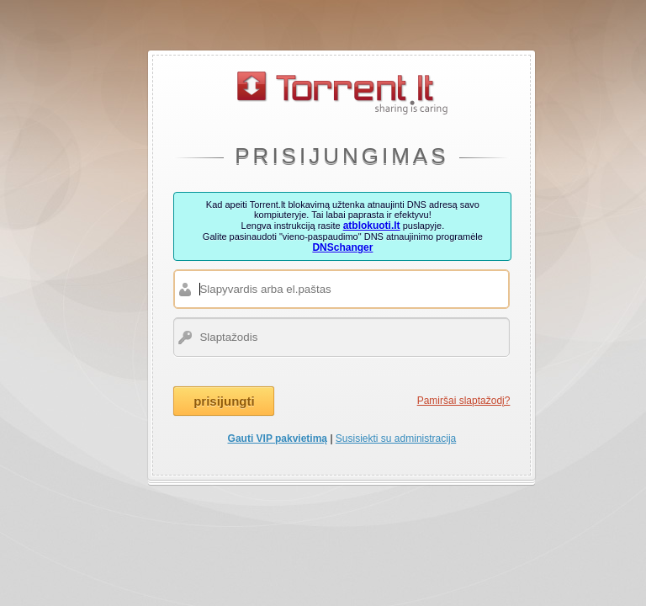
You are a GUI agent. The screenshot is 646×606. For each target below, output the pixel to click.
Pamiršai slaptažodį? (464, 401)
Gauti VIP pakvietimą (278, 438)
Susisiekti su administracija (396, 438)
